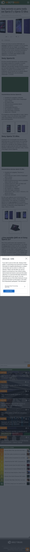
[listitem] (15, 286)
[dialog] (15, 276)
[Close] (26, 259)
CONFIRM (9, 291)
